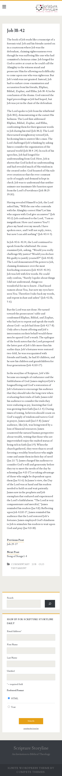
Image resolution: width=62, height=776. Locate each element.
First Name (12, 644)
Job (34, 564)
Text (13, 707)
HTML (14, 698)
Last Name (12, 658)
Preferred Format (15, 690)
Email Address (14, 631)
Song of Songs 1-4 (17, 556)
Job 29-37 (12, 544)
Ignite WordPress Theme (29, 768)
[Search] (50, 603)
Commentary (20, 564)
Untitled (11, 671)
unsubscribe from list (31, 728)
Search (10, 598)
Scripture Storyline (31, 748)
